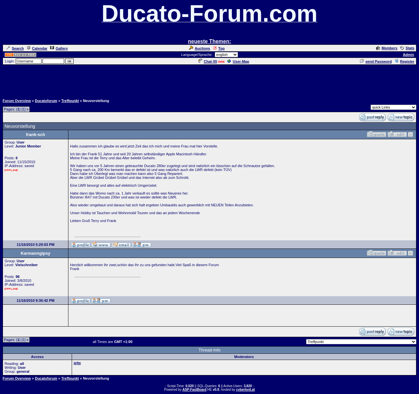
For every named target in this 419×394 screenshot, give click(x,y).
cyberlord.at (245, 389)
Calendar (37, 48)
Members (386, 48)
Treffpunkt (70, 101)
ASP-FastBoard (194, 389)
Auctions (199, 48)
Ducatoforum (46, 101)
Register (404, 61)
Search (15, 48)
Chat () (207, 61)
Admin (408, 55)
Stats (407, 48)
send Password (376, 61)
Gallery (59, 48)
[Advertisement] (209, 80)
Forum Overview (17, 101)
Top (219, 48)
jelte (77, 363)
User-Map (238, 61)
